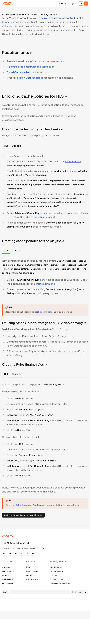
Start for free (56, 567)
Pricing (53, 575)
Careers (5, 575)
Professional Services (60, 583)
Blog (28, 567)
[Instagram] (27, 554)
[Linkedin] (10, 554)
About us (6, 567)
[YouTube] (16, 554)
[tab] (6, 146)
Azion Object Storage (31, 77)
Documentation (57, 571)
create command (45, 217)
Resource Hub (32, 571)
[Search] (81, 4)
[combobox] (33, 592)
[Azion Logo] (7, 3)
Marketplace (32, 579)
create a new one (54, 61)
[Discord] (33, 554)
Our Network (8, 571)
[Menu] (86, 4)
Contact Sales (56, 579)
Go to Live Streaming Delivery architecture (23, 515)
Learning (30, 575)
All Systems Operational (16, 543)
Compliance (7, 579)
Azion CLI (18, 156)
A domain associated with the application (31, 66)
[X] (21, 554)
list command (73, 161)
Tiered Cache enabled (19, 72)
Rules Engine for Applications (31, 505)
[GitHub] (4, 554)
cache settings (42, 312)
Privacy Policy (8, 583)
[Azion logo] (45, 536)
